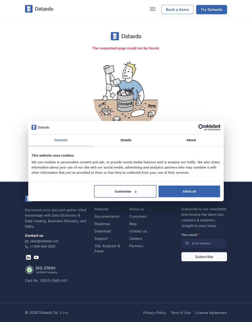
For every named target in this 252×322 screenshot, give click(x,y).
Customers (138, 216)
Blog (133, 224)
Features (101, 209)
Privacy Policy (154, 313)
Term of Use (181, 313)
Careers (135, 238)
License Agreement (211, 313)
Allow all (189, 191)
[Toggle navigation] (152, 9)
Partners (136, 246)
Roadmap (102, 224)
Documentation (106, 216)
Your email (190, 235)
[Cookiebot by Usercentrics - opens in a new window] (201, 127)
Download (102, 231)
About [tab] (191, 140)
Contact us (138, 231)
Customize (125, 191)
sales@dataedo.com (41, 241)
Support (101, 238)
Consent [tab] (61, 140)
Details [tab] (126, 140)
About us (136, 209)
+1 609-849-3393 (40, 246)
